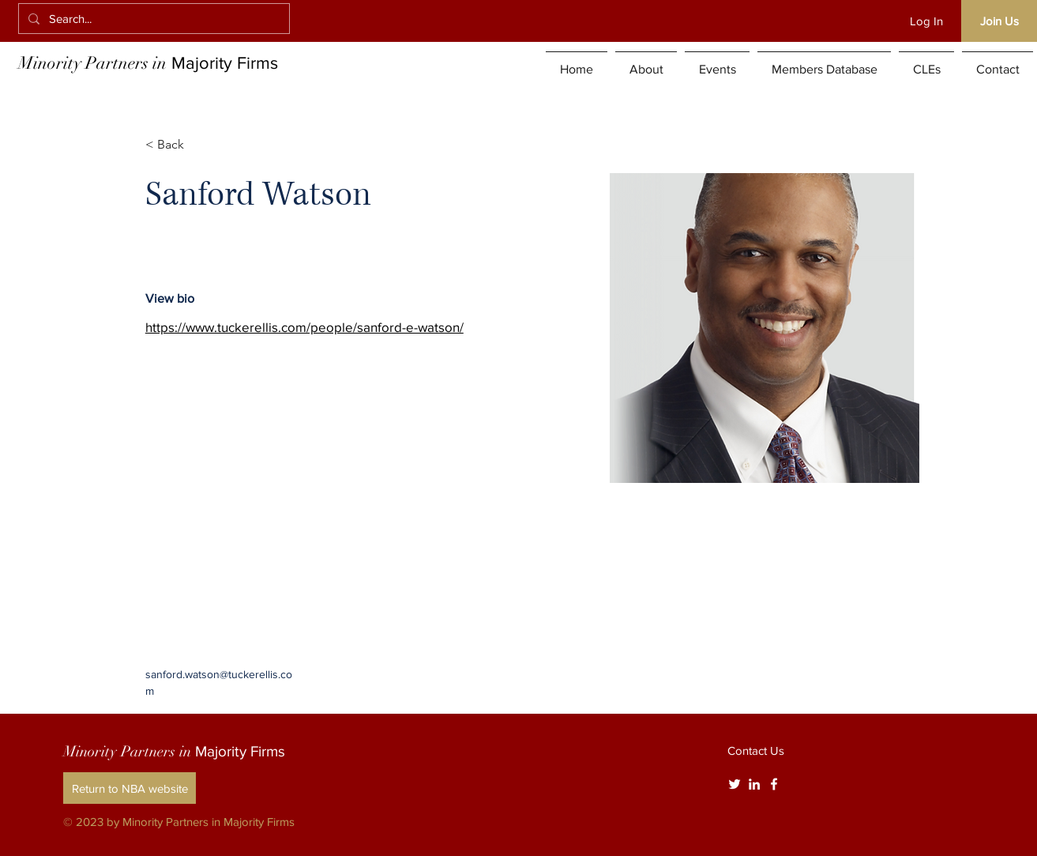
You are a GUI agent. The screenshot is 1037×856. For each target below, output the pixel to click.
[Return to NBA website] (129, 788)
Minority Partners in (148, 63)
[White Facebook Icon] (774, 784)
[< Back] (176, 145)
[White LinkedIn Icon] (754, 784)
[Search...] (152, 18)
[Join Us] (999, 21)
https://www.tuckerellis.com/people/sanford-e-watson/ (304, 326)
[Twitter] (734, 784)
